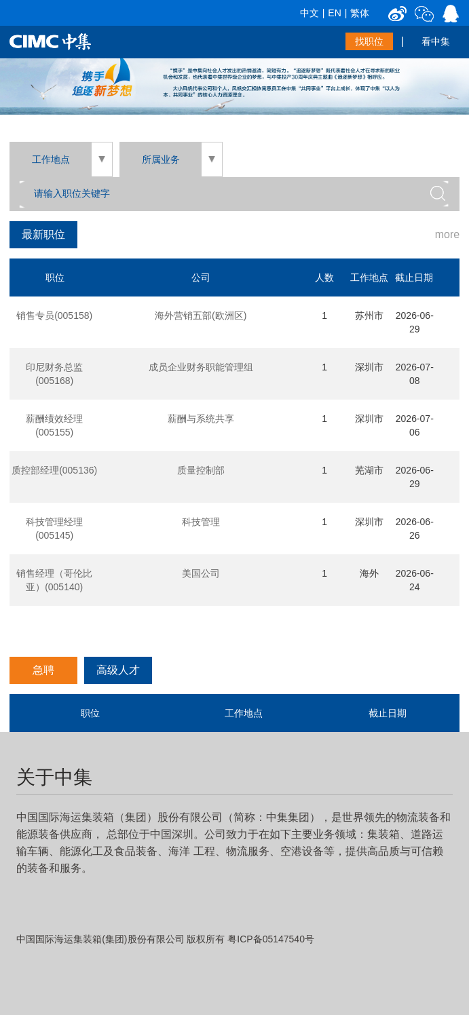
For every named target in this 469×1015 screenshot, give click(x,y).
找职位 (369, 41)
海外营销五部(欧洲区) (200, 315)
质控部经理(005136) (54, 470)
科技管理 (201, 521)
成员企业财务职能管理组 (201, 367)
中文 (309, 12)
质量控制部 (201, 470)
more (447, 234)
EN (334, 12)
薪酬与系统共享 (201, 418)
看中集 (435, 41)
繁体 (359, 12)
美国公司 (201, 573)
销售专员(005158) (54, 315)
